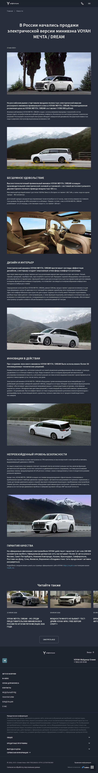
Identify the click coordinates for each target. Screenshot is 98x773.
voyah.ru (71, 565)
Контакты (6, 688)
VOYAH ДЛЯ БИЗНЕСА (10, 683)
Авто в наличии (9, 674)
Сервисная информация (17, 752)
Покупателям (8, 697)
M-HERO (5, 678)
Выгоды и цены (14, 749)
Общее (10, 737)
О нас (4, 706)
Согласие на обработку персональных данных (23, 767)
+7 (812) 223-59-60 (80, 662)
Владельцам (7, 702)
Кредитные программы (17, 743)
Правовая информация (83, 762)
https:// (65, 565)
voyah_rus (10, 568)
